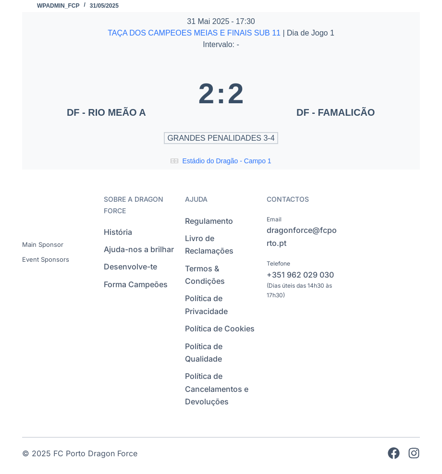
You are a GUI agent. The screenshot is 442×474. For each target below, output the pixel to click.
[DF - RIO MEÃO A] (106, 93)
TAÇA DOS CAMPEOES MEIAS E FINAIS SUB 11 (195, 33)
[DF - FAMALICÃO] (335, 93)
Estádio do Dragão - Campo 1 (226, 161)
